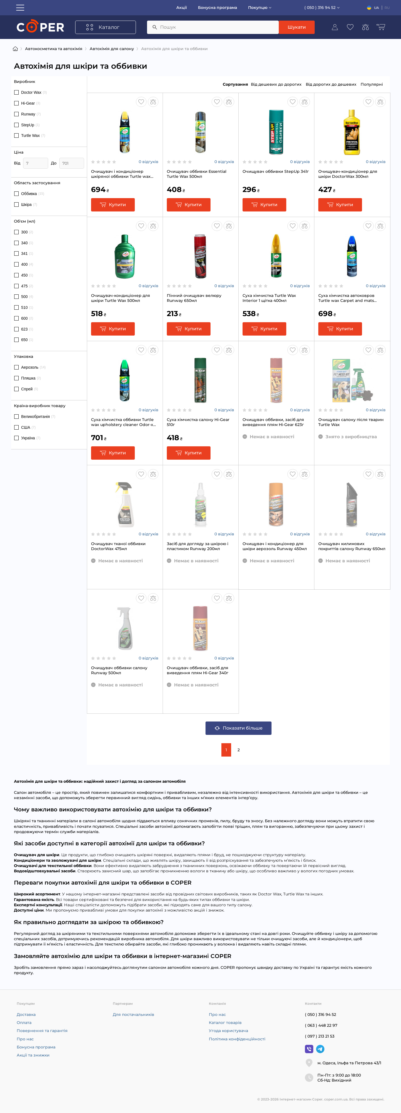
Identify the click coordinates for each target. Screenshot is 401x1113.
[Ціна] (35, 163)
